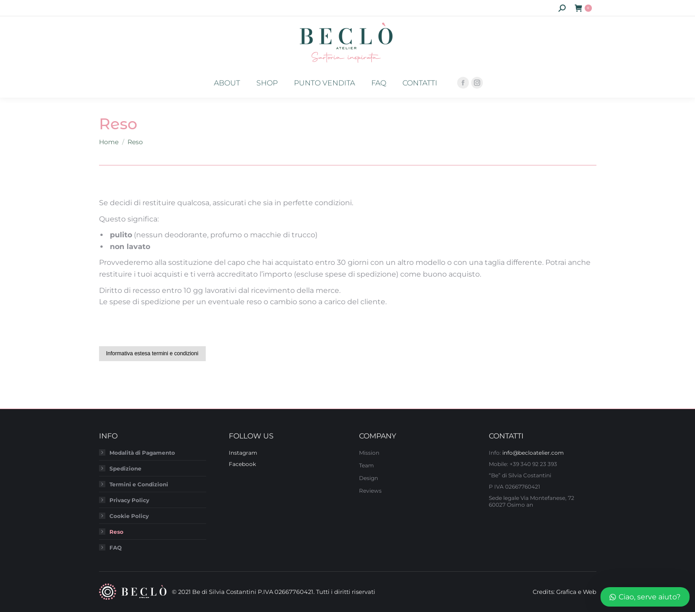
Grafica (566, 591)
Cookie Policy (129, 516)
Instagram (243, 452)
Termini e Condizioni (138, 484)
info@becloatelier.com (533, 452)
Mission (369, 452)
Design (368, 478)
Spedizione (125, 468)
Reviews (370, 490)
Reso (116, 531)
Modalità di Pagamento (142, 452)
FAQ (115, 547)
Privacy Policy (129, 500)
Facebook (242, 464)
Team (366, 465)
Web (589, 591)
